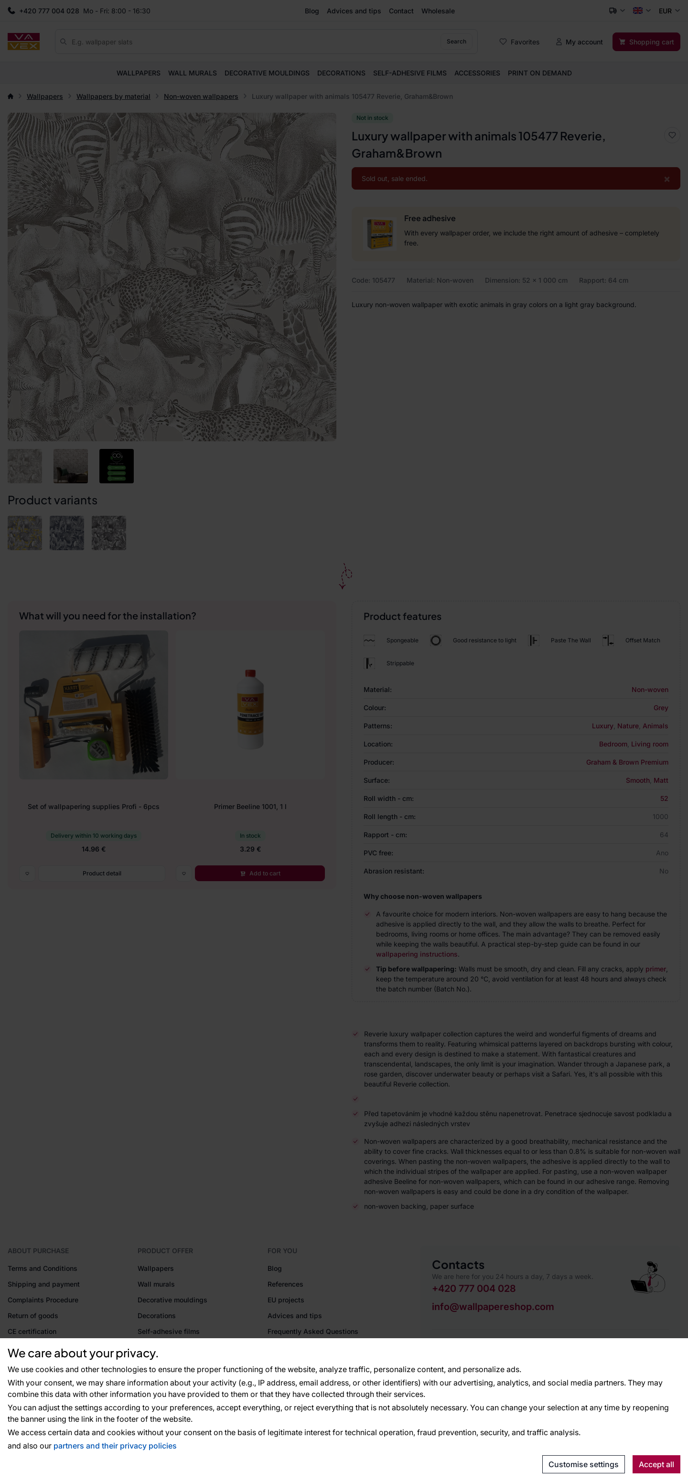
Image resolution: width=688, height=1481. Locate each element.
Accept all (656, 1464)
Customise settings (583, 1464)
